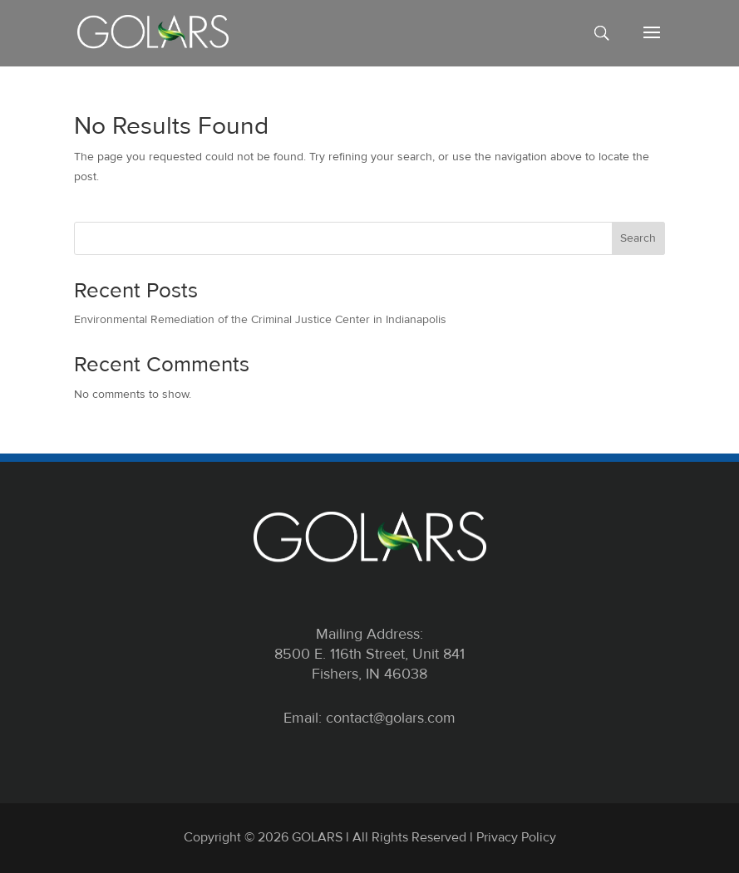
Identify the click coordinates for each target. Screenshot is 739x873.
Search (638, 238)
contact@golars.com (391, 718)
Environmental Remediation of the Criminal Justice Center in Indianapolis (260, 319)
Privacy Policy (516, 837)
